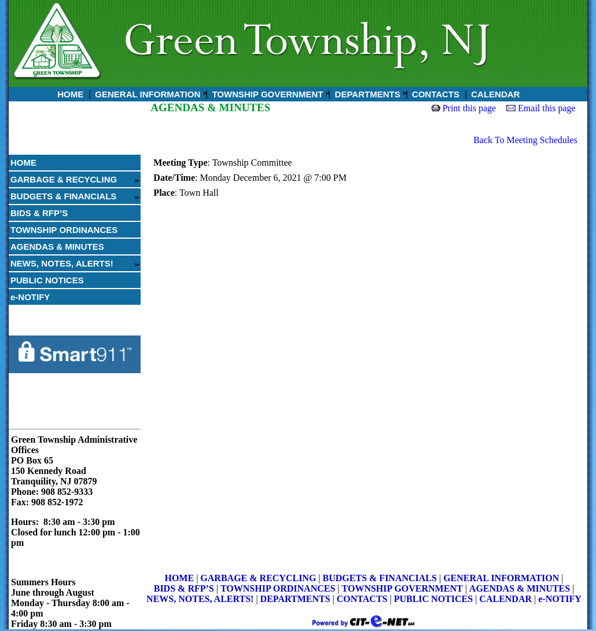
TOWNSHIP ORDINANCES (63, 230)
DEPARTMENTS (366, 94)
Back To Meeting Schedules (525, 140)
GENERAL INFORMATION (146, 94)
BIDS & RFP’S (39, 213)
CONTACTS (434, 94)
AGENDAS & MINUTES (57, 246)
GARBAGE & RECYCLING (63, 179)
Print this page (469, 108)
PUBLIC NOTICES (47, 280)
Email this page (547, 108)
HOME (69, 94)
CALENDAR (494, 94)
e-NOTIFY (30, 297)
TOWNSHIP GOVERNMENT (266, 94)
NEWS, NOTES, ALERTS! (61, 263)
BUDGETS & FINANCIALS (63, 196)
